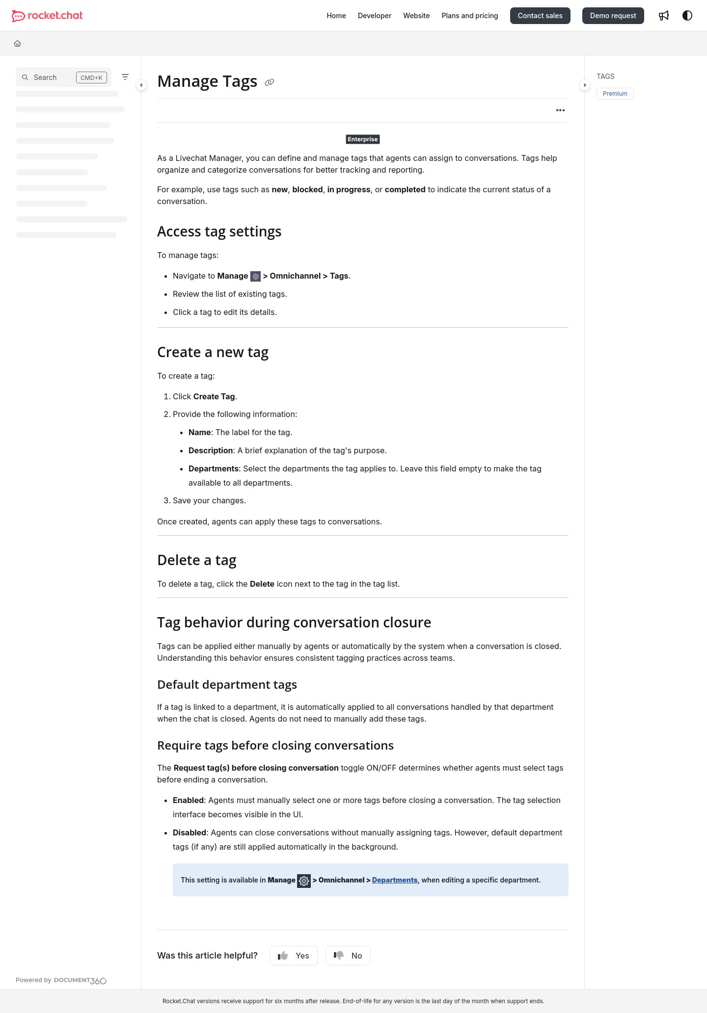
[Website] (416, 15)
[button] (63, 77)
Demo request (613, 15)
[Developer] (374, 15)
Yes (293, 956)
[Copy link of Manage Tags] (269, 82)
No (348, 956)
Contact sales (540, 15)
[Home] (336, 15)
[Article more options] (561, 110)
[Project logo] (47, 16)
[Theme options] (687, 16)
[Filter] (125, 77)
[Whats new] (664, 16)
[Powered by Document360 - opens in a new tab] (61, 979)
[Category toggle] (141, 85)
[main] (362, 522)
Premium (615, 93)
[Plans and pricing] (469, 15)
